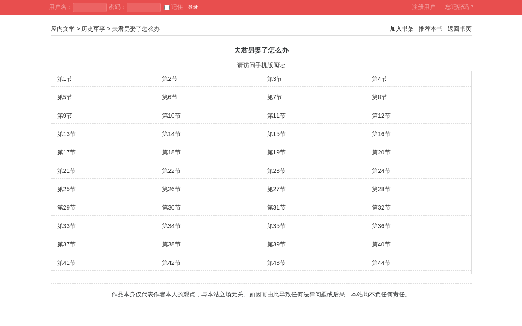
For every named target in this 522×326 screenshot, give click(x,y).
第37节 (66, 244)
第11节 (276, 115)
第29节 (66, 207)
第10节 (171, 115)
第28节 (381, 189)
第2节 (169, 78)
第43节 (276, 262)
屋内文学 (63, 28)
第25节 (66, 189)
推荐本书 (430, 28)
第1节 (65, 78)
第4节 (379, 78)
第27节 (276, 189)
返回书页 (460, 28)
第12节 (381, 115)
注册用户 (424, 6)
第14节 (171, 133)
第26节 (171, 189)
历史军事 (93, 28)
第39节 (276, 244)
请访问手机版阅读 (261, 65)
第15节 (276, 133)
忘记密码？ (460, 6)
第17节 (66, 152)
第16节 (381, 133)
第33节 (66, 225)
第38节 (171, 244)
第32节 (381, 207)
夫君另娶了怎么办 (136, 28)
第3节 (275, 78)
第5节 (65, 97)
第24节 (381, 170)
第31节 (276, 207)
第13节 (66, 133)
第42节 (171, 262)
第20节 (381, 152)
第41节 (66, 262)
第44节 (381, 262)
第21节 (66, 170)
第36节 (381, 225)
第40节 (381, 244)
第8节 (379, 97)
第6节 (169, 97)
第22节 (171, 170)
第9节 (65, 115)
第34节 (171, 225)
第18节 (171, 152)
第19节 (276, 152)
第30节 (171, 207)
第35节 (276, 225)
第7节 (275, 97)
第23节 (276, 170)
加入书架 (402, 28)
